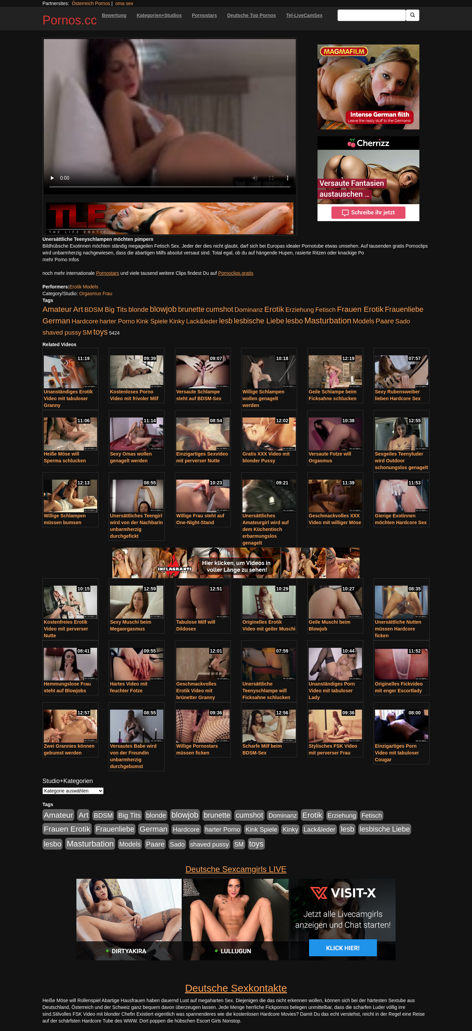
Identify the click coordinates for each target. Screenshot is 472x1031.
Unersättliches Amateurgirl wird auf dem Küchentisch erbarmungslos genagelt (265, 529)
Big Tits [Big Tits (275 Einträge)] (116, 309)
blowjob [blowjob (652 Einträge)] (163, 309)
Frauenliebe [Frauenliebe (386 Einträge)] (404, 309)
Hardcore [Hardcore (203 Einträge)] (85, 321)
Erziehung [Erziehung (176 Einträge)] (300, 309)
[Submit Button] (412, 15)
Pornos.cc (69, 20)
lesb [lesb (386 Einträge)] (226, 321)
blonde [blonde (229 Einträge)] (138, 309)
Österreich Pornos (91, 3)
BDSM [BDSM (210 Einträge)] (93, 309)
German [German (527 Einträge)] (56, 321)
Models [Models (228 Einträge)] (363, 321)
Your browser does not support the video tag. (170, 116)
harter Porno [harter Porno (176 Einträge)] (117, 321)
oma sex (124, 3)
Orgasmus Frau (95, 293)
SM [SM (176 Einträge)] (87, 332)
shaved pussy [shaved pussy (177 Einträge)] (61, 332)
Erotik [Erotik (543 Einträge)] (274, 309)
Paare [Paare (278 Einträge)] (385, 321)
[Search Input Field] (372, 15)
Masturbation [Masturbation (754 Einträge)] (327, 320)
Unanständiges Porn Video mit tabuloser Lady (332, 690)
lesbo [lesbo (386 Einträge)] (294, 321)
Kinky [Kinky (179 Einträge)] (177, 321)
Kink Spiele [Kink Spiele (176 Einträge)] (152, 321)
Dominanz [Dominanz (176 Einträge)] (248, 309)
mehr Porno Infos (60, 259)
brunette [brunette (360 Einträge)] (191, 309)
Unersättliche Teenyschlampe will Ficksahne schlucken (266, 690)
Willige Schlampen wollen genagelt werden (263, 398)
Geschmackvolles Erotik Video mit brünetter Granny (196, 690)
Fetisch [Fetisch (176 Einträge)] (325, 309)
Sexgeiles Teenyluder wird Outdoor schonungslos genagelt (401, 460)
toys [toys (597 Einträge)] (100, 331)
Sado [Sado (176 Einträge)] (402, 321)
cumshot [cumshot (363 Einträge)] (219, 309)
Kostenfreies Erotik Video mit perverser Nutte (66, 628)
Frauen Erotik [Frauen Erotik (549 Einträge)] (360, 309)
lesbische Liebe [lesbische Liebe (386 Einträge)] (259, 321)
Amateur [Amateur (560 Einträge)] (57, 309)
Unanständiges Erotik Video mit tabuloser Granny (68, 398)
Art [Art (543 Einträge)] (78, 309)
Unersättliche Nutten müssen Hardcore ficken (398, 628)
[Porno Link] (170, 218)
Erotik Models (83, 286)
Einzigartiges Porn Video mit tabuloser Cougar (397, 752)
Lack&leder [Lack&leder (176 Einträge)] (202, 321)
